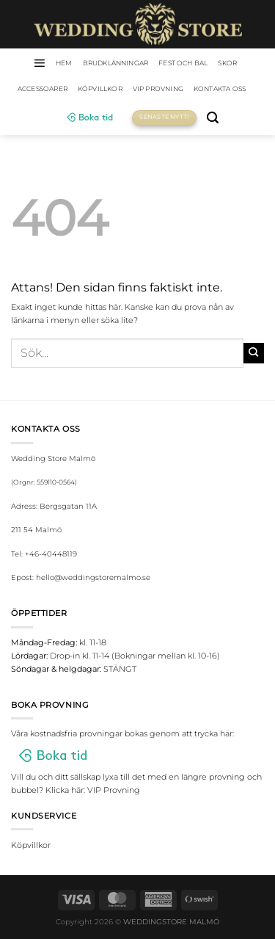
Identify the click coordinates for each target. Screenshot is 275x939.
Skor (227, 63)
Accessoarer (42, 88)
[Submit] (253, 353)
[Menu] (39, 63)
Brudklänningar (116, 63)
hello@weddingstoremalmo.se (93, 577)
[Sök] (213, 118)
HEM (64, 63)
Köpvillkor (100, 88)
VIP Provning (158, 88)
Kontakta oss (220, 88)
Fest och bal (183, 63)
